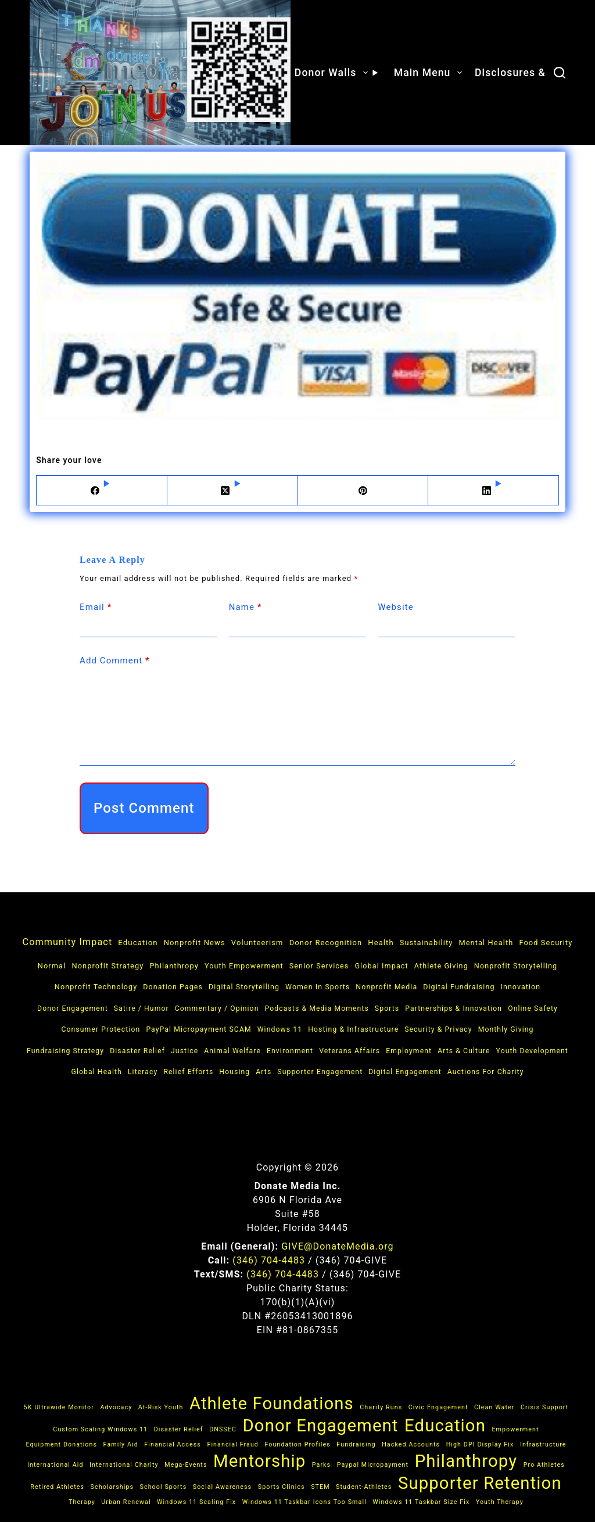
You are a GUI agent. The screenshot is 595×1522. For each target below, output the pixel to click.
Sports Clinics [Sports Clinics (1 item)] (281, 1487)
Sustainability (426, 942)
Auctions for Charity (485, 1072)
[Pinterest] (363, 490)
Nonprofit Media (386, 986)
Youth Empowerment (244, 965)
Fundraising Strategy (65, 1051)
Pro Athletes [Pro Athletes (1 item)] (544, 1465)
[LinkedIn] (493, 490)
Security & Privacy (438, 1029)
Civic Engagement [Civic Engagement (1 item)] (438, 1407)
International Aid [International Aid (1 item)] (55, 1465)
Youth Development (532, 1051)
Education (137, 942)
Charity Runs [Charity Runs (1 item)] (381, 1407)
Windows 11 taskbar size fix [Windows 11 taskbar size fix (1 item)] (420, 1502)
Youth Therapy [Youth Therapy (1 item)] (500, 1502)
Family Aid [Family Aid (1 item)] (120, 1444)
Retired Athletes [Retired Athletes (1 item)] (57, 1487)
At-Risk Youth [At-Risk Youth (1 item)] (161, 1407)
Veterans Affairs (349, 1051)
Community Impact (68, 941)
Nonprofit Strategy (107, 965)
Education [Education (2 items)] (445, 1425)
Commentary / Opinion (217, 1008)
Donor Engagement (72, 1008)
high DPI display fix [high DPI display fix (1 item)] (480, 1444)
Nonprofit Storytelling (515, 965)
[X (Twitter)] (232, 490)
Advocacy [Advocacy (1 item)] (116, 1407)
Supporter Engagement (320, 1072)
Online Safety (533, 1008)
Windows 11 (280, 1029)
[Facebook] (102, 490)
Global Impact (381, 965)
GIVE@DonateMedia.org (337, 1246)
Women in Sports (317, 986)
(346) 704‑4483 (268, 1260)
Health (380, 942)
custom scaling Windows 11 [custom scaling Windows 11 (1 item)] (100, 1429)
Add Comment (115, 660)
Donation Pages (173, 986)
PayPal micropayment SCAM (198, 1029)
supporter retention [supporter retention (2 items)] (480, 1483)
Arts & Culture (464, 1051)
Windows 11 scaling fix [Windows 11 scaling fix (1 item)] (196, 1502)
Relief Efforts (188, 1072)
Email (96, 607)
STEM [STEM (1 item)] (320, 1487)
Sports (387, 1008)
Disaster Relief (137, 1051)
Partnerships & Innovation (453, 1008)
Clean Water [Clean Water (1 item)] (494, 1407)
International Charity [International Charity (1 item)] (124, 1465)
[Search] (559, 72)
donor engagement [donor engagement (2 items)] (320, 1425)
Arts (263, 1072)
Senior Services (319, 965)
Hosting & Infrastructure (353, 1029)
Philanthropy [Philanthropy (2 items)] (466, 1461)
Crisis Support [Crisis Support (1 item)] (544, 1407)
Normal (52, 965)
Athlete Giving (441, 965)
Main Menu (429, 73)
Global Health (96, 1072)
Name (245, 607)
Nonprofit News (194, 942)
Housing (234, 1072)
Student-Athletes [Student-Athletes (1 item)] (364, 1487)
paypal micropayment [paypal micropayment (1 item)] (373, 1465)
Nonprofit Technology (96, 986)
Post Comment (144, 808)
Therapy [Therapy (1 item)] (82, 1502)
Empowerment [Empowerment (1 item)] (515, 1429)
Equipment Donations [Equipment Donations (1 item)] (61, 1444)
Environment (290, 1051)
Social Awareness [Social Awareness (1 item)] (222, 1487)
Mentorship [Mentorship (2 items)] (259, 1461)
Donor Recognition (326, 942)
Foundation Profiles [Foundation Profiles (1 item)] (297, 1444)
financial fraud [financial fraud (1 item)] (233, 1444)
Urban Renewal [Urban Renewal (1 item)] (125, 1502)
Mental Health (485, 942)
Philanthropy (174, 965)
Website (395, 607)
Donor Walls (338, 73)
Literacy (142, 1072)
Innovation (520, 986)
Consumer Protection (100, 1029)
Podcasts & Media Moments (316, 1008)
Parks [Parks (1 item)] (321, 1465)
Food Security (545, 942)
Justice (184, 1051)
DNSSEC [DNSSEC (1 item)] (222, 1429)
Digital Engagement (404, 1072)
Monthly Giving (506, 1029)
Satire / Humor (141, 1008)
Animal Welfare (232, 1051)
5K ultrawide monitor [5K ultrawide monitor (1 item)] (59, 1407)
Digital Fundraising (458, 986)
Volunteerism (257, 942)
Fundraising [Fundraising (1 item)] (355, 1444)
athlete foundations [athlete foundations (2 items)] (271, 1403)
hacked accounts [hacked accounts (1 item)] (411, 1444)
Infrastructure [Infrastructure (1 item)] (543, 1444)
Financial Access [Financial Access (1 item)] (172, 1444)
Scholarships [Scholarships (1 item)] (112, 1487)
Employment (409, 1051)
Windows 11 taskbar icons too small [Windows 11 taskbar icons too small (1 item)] (304, 1502)
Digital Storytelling (244, 986)
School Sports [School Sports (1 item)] (163, 1487)
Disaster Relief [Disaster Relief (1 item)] (178, 1429)
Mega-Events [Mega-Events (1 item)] (185, 1465)
